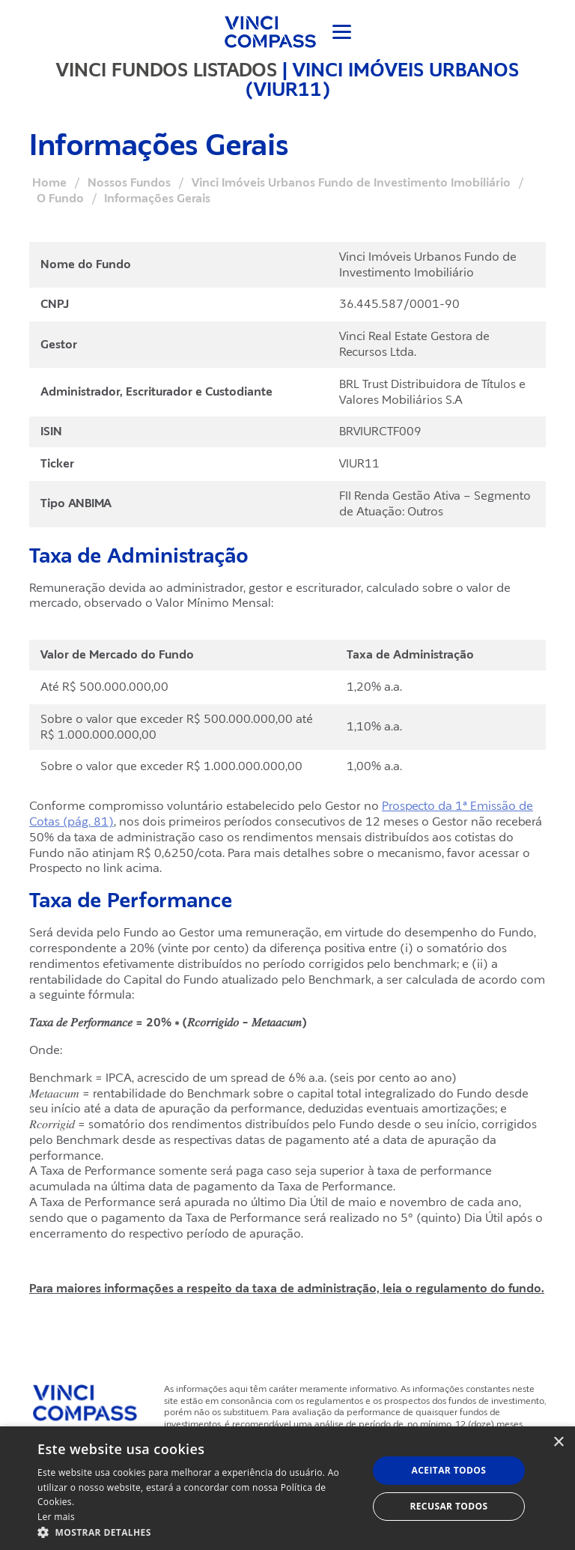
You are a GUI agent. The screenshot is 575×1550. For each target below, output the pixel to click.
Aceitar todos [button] (449, 1470)
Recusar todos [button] (448, 1506)
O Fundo (60, 199)
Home (49, 183)
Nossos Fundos (129, 183)
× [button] (558, 1442)
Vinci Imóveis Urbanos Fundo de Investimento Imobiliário (351, 183)
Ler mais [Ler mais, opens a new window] (56, 1516)
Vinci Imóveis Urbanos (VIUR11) (382, 79)
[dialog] (287, 1488)
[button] (197, 1532)
